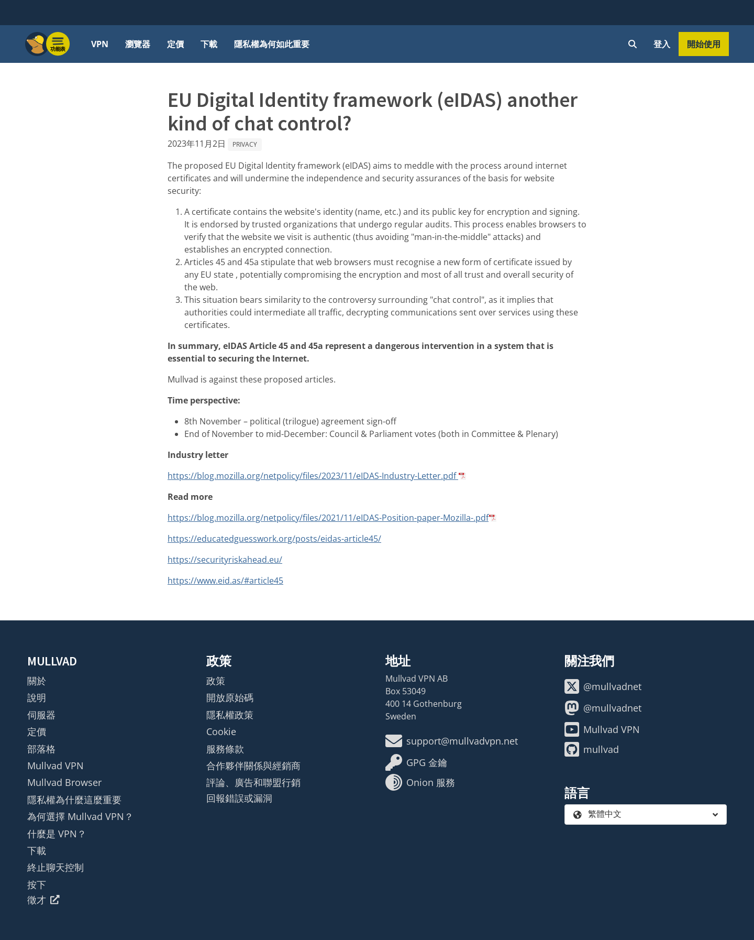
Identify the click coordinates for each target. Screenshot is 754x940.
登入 (661, 44)
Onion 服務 (420, 782)
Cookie (221, 731)
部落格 (41, 748)
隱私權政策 (229, 714)
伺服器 (41, 714)
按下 (36, 884)
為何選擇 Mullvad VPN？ (80, 816)
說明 (36, 697)
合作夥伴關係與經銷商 (253, 765)
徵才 (43, 899)
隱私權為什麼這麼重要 (74, 799)
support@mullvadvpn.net (451, 741)
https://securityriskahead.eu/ (225, 559)
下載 (209, 44)
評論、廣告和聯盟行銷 (253, 782)
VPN (99, 44)
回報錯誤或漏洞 (239, 798)
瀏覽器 (137, 44)
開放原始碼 (229, 697)
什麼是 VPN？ (56, 833)
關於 (36, 680)
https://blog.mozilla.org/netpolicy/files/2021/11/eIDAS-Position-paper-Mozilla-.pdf (328, 517)
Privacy (244, 144)
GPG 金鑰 (416, 762)
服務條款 (225, 748)
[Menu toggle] (58, 44)
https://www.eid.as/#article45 (225, 580)
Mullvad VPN (55, 765)
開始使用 (703, 44)
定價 (175, 44)
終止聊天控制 (55, 867)
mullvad (591, 749)
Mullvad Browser (64, 782)
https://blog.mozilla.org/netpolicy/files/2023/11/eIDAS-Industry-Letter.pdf (313, 476)
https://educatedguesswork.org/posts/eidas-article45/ (274, 538)
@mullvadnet (602, 686)
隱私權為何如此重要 (271, 44)
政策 (215, 680)
